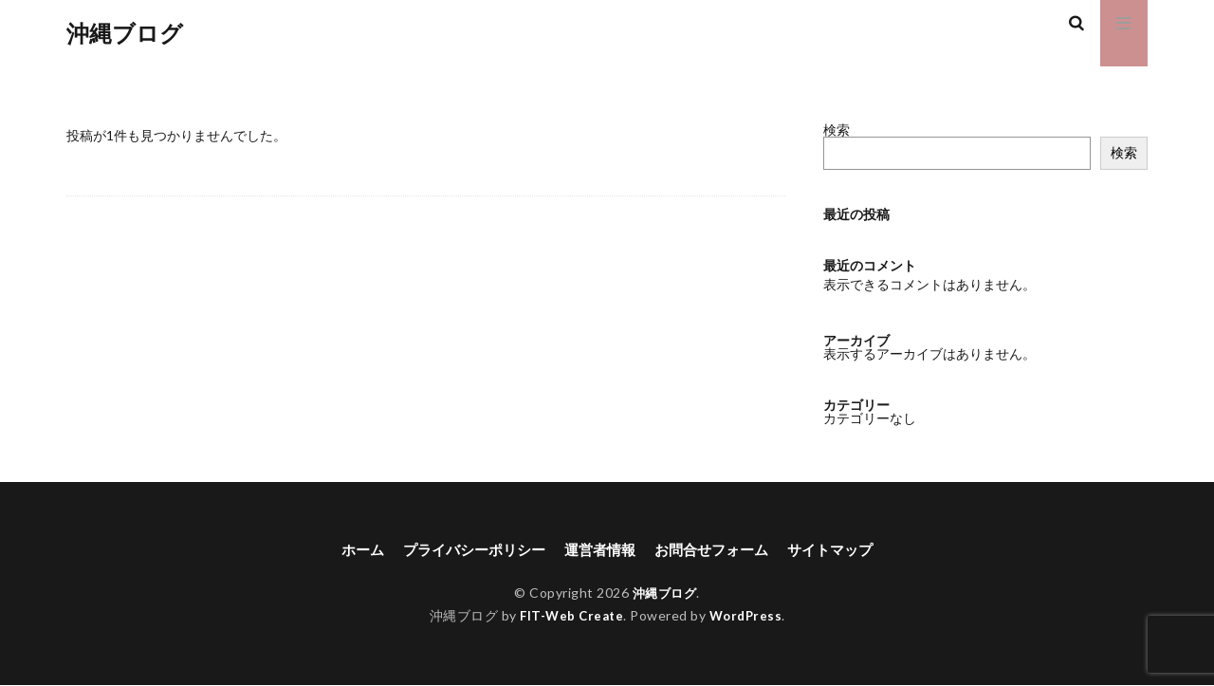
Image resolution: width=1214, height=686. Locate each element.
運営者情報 (599, 550)
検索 (836, 129)
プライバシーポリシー (467, 550)
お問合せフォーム (717, 550)
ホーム (349, 550)
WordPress (748, 617)
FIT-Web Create (569, 617)
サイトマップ (842, 550)
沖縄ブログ (124, 33)
